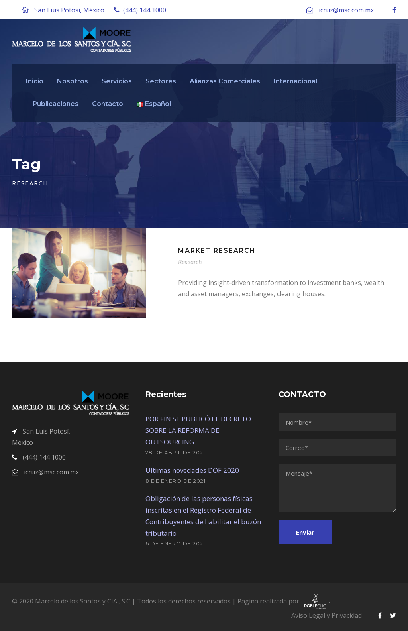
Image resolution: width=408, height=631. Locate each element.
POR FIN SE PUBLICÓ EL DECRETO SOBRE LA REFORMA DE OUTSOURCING (198, 430)
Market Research (217, 250)
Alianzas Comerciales (225, 81)
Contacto (107, 104)
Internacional (295, 81)
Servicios (117, 81)
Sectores (160, 81)
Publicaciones (55, 104)
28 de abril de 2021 (175, 452)
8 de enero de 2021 (175, 481)
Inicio (34, 81)
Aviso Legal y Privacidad (326, 615)
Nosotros (72, 81)
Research (190, 262)
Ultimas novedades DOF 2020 (192, 470)
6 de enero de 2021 (175, 543)
